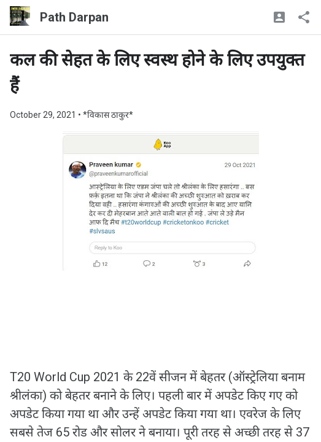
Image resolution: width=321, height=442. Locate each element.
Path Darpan (74, 17)
